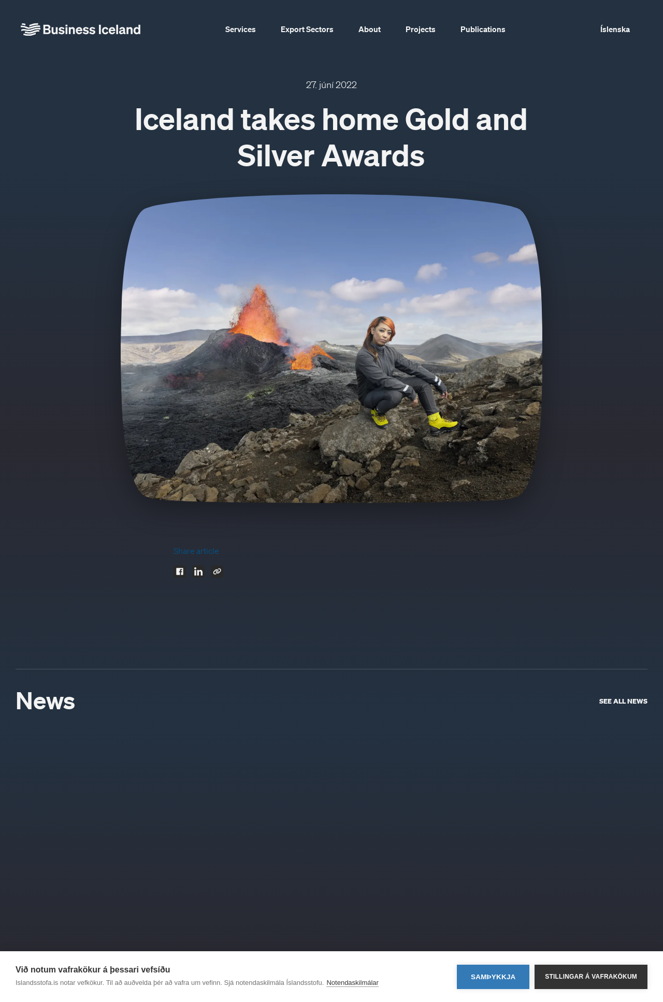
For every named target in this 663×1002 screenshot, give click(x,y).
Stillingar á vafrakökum (591, 976)
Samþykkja (493, 977)
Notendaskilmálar (352, 982)
